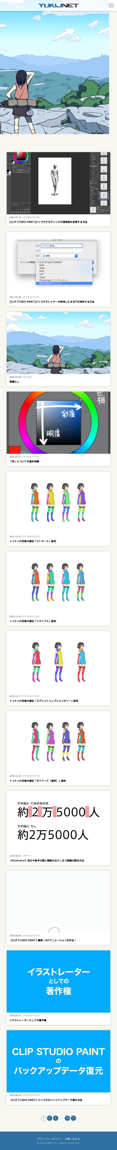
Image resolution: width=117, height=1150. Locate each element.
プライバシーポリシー (49, 1139)
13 (67, 1118)
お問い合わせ (72, 1139)
